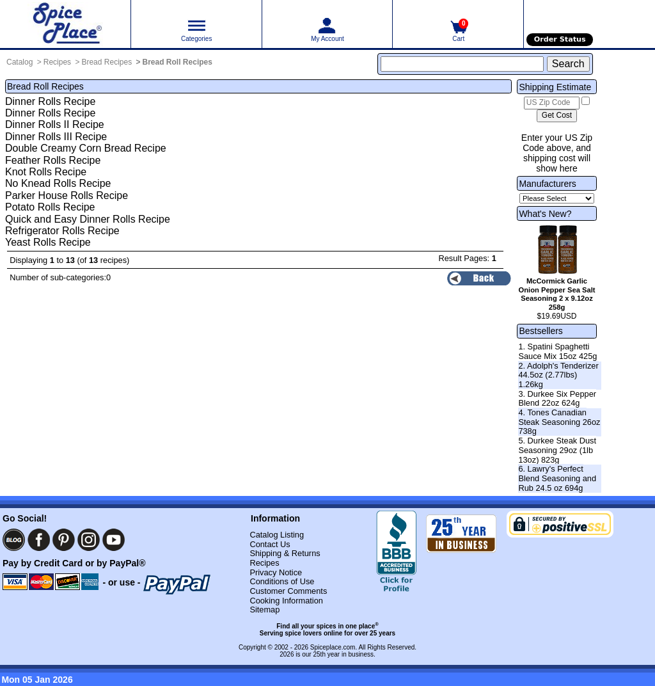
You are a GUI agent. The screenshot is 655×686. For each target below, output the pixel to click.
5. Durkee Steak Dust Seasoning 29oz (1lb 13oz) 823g (557, 450)
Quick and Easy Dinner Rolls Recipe (87, 219)
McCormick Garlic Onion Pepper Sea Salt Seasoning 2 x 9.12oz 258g (557, 294)
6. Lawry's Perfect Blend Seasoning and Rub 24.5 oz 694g (557, 478)
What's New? (545, 214)
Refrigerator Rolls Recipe (62, 230)
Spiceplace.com (333, 647)
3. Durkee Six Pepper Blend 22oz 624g (557, 398)
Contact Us (269, 544)
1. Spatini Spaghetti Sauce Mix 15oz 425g (557, 351)
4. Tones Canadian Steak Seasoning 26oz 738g (559, 422)
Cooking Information (286, 600)
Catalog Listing (276, 534)
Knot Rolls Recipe (45, 171)
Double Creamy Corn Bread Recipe (85, 148)
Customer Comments (288, 591)
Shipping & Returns (284, 553)
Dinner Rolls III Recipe (56, 136)
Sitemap (264, 609)
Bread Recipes (106, 62)
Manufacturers (547, 184)
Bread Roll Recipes (177, 62)
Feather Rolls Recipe (52, 160)
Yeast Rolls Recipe (48, 242)
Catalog (19, 62)
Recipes (57, 62)
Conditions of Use (281, 581)
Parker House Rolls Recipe (66, 195)
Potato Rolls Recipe (50, 207)
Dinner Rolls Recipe (50, 101)
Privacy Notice (275, 572)
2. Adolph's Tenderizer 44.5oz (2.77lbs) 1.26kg (558, 375)
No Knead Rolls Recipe (58, 183)
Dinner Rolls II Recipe (54, 124)
